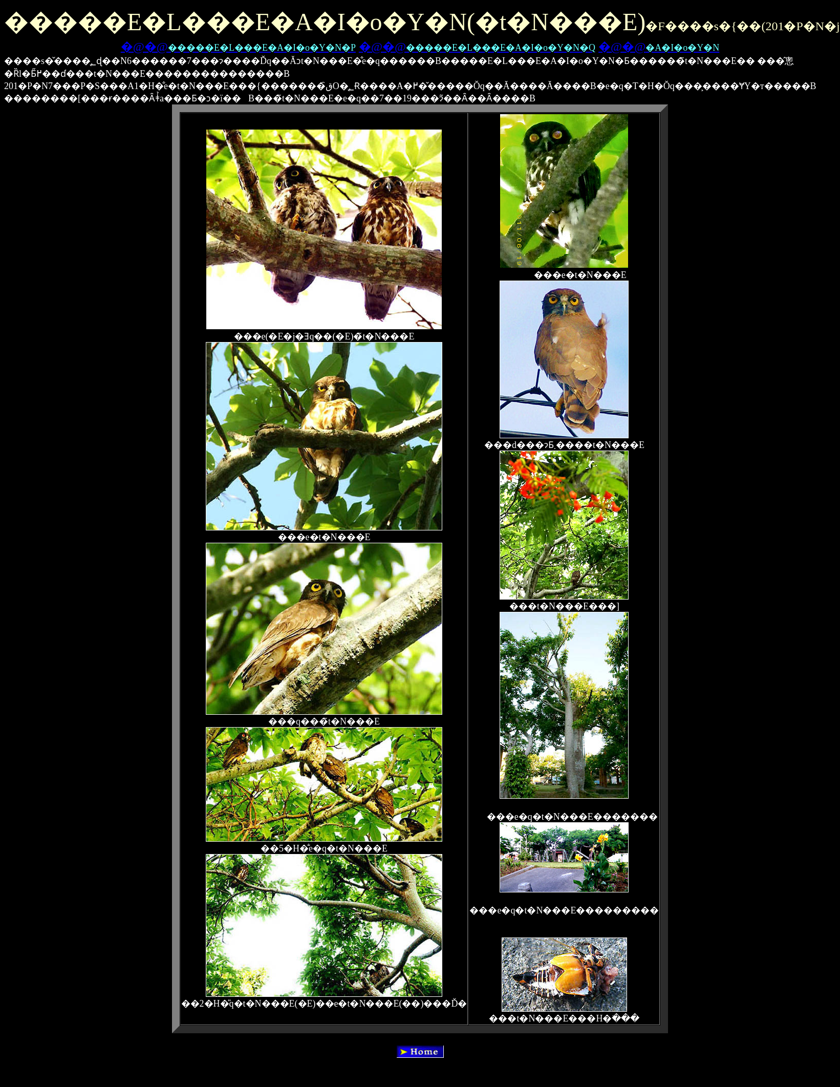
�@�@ (238, 46)
